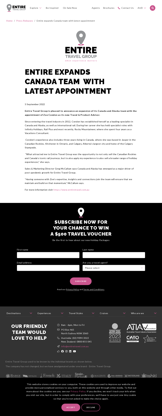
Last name (88, 249)
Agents (96, 7)
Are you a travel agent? (95, 262)
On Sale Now (70, 7)
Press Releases (24, 20)
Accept (70, 407)
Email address (24, 262)
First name (22, 249)
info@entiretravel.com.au (75, 346)
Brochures (109, 7)
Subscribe (81, 281)
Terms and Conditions (93, 289)
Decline (90, 407)
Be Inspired (52, 7)
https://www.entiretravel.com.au (71, 189)
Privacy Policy (78, 391)
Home (9, 20)
